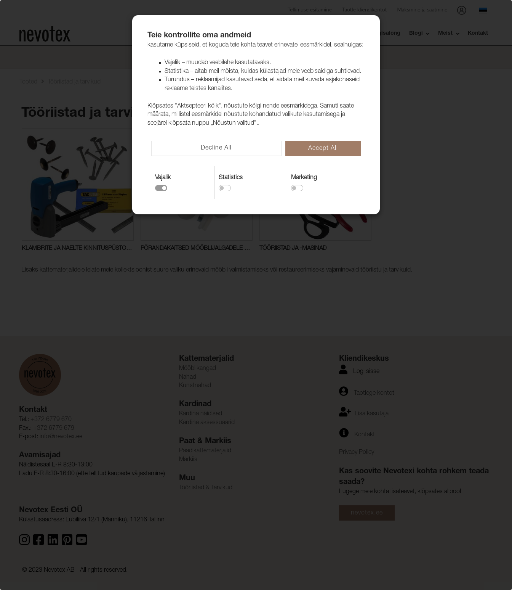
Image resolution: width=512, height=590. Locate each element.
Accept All (323, 149)
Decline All (216, 148)
